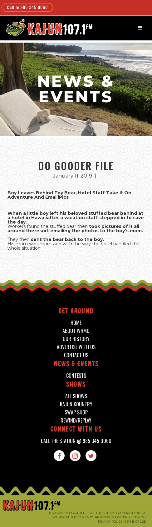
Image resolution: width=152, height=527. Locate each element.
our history (76, 339)
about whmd (76, 331)
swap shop (76, 412)
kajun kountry (76, 404)
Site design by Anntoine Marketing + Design (107, 517)
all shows (76, 396)
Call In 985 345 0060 (27, 7)
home (76, 323)
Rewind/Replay (76, 420)
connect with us (76, 430)
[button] (140, 28)
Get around (76, 311)
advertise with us (76, 347)
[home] (45, 27)
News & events (76, 364)
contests (76, 375)
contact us (76, 355)
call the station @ (76, 441)
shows (76, 385)
